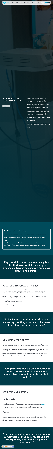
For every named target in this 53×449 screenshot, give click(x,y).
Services (24, 2)
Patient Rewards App (35, 2)
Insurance (20, 2)
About (13, 2)
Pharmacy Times (44, 404)
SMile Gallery (29, 2)
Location (16, 2)
